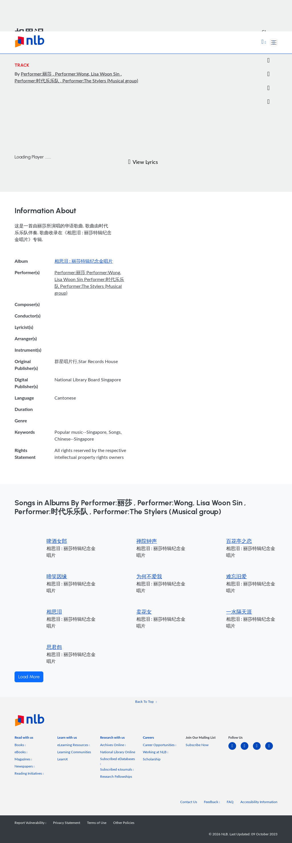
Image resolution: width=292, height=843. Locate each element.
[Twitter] (268, 60)
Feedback (212, 802)
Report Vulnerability (30, 822)
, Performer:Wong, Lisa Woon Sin (87, 74)
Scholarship (152, 759)
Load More (29, 677)
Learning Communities (74, 752)
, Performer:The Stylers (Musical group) (99, 81)
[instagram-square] (259, 749)
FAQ (230, 802)
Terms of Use (96, 822)
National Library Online (117, 752)
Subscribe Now (197, 745)
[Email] (268, 74)
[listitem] (24, 738)
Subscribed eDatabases (117, 761)
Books (20, 745)
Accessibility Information (258, 802)
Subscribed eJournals (117, 769)
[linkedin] (234, 749)
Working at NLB (155, 752)
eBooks (21, 752)
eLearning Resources (73, 745)
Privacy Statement (66, 822)
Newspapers (25, 766)
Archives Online (113, 745)
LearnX (62, 759)
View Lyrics (143, 161)
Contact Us (188, 802)
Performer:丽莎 (37, 74)
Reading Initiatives (29, 773)
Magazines (23, 759)
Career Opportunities (159, 745)
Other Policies (123, 822)
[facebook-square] (247, 749)
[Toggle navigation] (273, 42)
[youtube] (271, 749)
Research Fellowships (116, 776)
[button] (263, 42)
